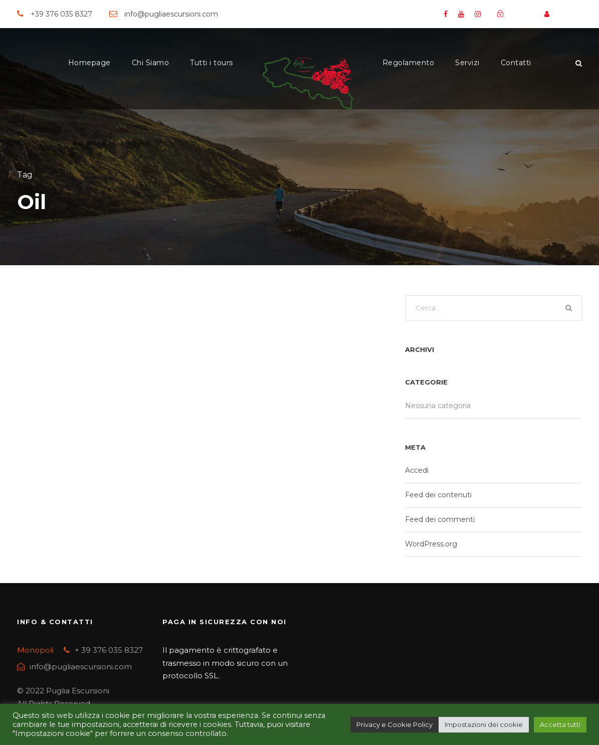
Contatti (516, 62)
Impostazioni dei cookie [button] (484, 724)
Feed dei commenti (440, 520)
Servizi (467, 62)
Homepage (89, 62)
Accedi (417, 471)
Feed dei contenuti (438, 496)
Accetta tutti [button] (560, 724)
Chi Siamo (150, 62)
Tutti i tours (211, 62)
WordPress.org (431, 545)
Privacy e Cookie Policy (394, 724)
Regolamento (408, 62)
